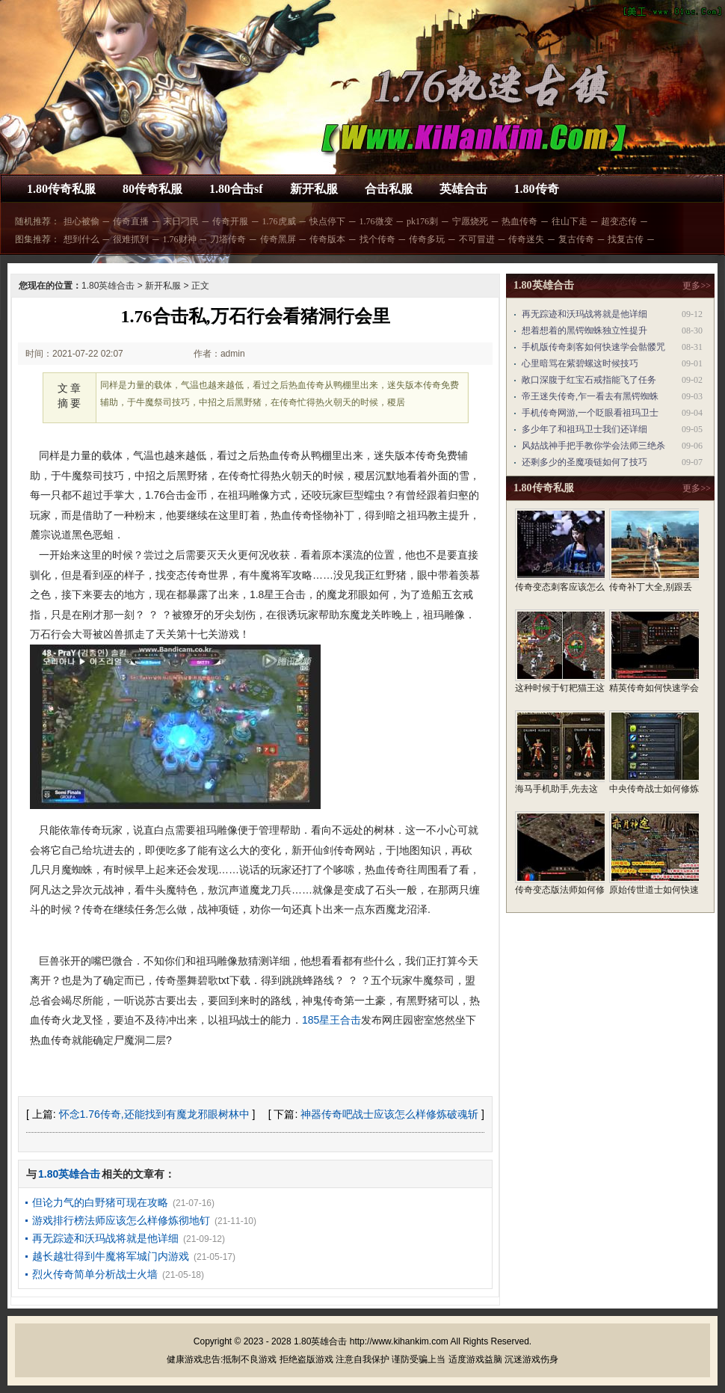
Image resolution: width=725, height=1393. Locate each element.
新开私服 (314, 188)
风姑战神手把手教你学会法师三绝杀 (593, 445)
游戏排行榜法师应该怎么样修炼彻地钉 (121, 1220)
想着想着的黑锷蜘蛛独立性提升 (584, 330)
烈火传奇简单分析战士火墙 (95, 1274)
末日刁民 (181, 221)
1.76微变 (376, 221)
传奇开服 (230, 221)
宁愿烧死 (470, 221)
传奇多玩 (427, 239)
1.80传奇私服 (61, 188)
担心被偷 (81, 221)
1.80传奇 (536, 188)
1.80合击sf (236, 188)
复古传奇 (576, 239)
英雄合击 (463, 188)
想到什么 (81, 239)
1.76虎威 (279, 221)
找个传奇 (377, 239)
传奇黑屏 (278, 239)
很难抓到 (131, 239)
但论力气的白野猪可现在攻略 (100, 1202)
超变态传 (619, 221)
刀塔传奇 (228, 239)
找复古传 (626, 239)
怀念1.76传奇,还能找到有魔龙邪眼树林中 (154, 1114)
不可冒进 (477, 239)
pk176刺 (422, 221)
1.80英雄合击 (108, 285)
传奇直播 (131, 221)
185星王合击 (331, 1020)
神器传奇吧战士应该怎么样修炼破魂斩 (389, 1114)
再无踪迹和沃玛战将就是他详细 (105, 1238)
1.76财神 (180, 239)
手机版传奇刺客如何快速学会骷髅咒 (593, 347)
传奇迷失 (526, 239)
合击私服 (389, 188)
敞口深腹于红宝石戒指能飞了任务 (589, 380)
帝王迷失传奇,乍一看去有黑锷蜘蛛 (590, 396)
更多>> (696, 285)
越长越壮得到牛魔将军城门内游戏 (110, 1256)
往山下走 (569, 221)
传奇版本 (327, 239)
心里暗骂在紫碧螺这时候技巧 (580, 363)
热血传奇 (519, 221)
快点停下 (327, 221)
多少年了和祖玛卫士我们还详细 (584, 429)
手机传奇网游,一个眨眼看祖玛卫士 (590, 413)
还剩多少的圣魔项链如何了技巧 (584, 462)
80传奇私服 (152, 188)
